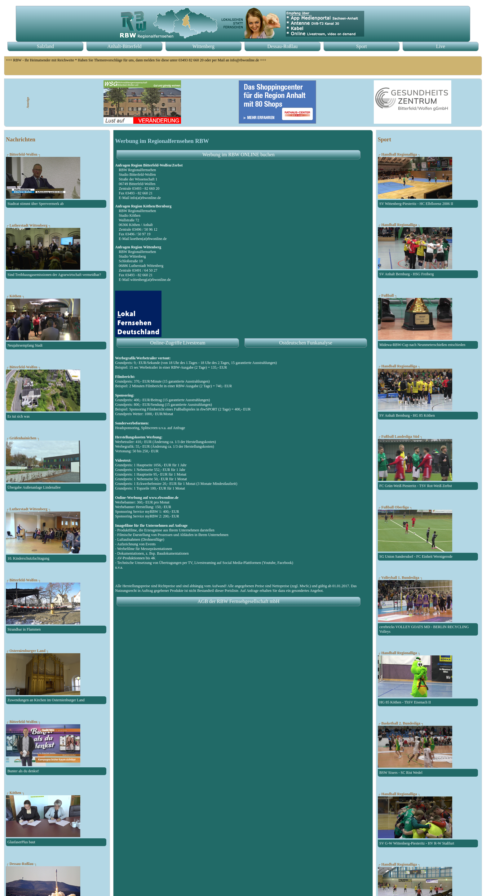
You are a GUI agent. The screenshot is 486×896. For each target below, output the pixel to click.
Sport (361, 46)
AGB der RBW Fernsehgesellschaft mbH (238, 601)
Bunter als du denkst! (23, 771)
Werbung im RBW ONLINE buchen (238, 154)
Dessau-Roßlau (282, 46)
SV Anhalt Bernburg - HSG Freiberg (406, 274)
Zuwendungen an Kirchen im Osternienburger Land (46, 700)
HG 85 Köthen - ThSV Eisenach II (405, 702)
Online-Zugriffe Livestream (177, 342)
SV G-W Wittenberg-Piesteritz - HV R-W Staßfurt (416, 843)
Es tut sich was (18, 416)
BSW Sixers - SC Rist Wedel (400, 772)
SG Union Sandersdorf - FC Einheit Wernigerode (416, 556)
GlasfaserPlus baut (21, 842)
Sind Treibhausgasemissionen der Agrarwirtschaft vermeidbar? (54, 275)
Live (440, 46)
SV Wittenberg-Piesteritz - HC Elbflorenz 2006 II (416, 204)
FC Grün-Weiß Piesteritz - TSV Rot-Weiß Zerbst (415, 486)
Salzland (45, 46)
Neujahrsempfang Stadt (24, 345)
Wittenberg (203, 46)
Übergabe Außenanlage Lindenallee (34, 487)
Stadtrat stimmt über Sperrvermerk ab (35, 204)
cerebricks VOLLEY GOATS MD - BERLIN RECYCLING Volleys (424, 629)
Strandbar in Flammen (24, 629)
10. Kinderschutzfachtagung (28, 558)
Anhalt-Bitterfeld (124, 46)
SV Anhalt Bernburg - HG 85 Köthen (407, 415)
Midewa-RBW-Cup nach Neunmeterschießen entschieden (422, 345)
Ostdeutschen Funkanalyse (305, 342)
